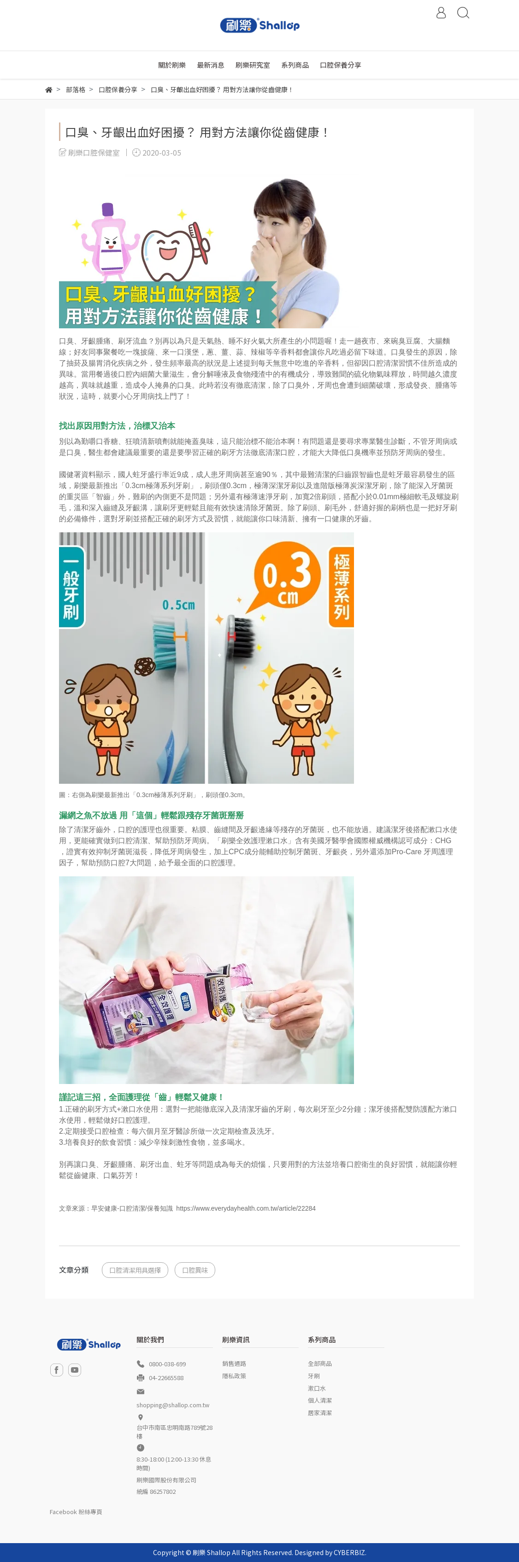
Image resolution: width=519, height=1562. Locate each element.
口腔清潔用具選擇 (135, 1270)
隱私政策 (234, 1375)
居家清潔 (320, 1412)
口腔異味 (195, 1270)
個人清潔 (320, 1400)
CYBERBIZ (349, 1552)
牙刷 (314, 1375)
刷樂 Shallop (211, 1552)
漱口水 (317, 1388)
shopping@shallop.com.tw (172, 1404)
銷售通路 (234, 1363)
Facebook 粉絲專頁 (76, 1511)
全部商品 (320, 1363)
